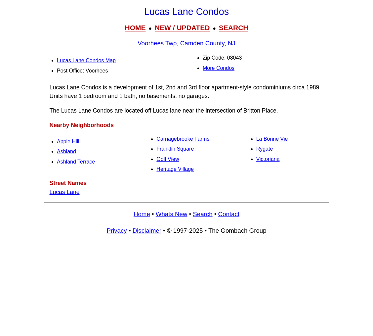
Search (202, 214)
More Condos (218, 68)
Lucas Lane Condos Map (86, 60)
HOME (135, 27)
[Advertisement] (186, 288)
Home (142, 214)
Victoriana (268, 159)
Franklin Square (175, 149)
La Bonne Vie (272, 139)
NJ (231, 43)
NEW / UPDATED (182, 27)
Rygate (264, 149)
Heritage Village (175, 169)
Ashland (66, 151)
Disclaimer (147, 230)
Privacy (116, 230)
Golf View (167, 159)
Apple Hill (68, 141)
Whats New (171, 214)
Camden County (202, 43)
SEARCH (233, 27)
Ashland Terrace (76, 162)
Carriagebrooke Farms (182, 139)
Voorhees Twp (157, 43)
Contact (228, 214)
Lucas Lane (65, 192)
